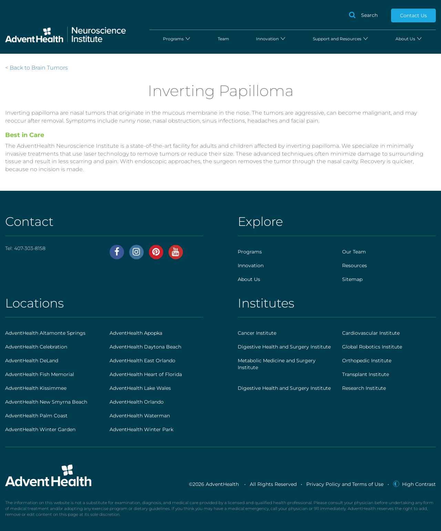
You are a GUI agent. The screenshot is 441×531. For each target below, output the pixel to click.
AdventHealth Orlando (137, 402)
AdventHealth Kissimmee (35, 388)
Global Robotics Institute (372, 347)
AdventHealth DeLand (31, 360)
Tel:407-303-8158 (25, 248)
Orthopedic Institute (366, 360)
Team (223, 38)
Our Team (354, 252)
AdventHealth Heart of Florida (146, 374)
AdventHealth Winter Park (141, 429)
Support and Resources (341, 38)
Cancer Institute (257, 333)
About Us (409, 38)
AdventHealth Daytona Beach (145, 347)
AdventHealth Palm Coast (36, 416)
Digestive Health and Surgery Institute (284, 347)
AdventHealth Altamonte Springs (45, 333)
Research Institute (364, 388)
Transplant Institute (365, 374)
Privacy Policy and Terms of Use (344, 484)
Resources (354, 265)
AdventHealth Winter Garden (40, 429)
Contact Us (413, 15)
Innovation (271, 38)
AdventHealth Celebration (36, 347)
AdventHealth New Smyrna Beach (46, 402)
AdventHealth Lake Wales (140, 388)
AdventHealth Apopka (136, 333)
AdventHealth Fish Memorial (39, 374)
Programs (177, 38)
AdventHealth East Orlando (142, 360)
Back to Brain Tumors (39, 67)
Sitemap (352, 279)
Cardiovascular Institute (371, 333)
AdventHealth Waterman (140, 416)
